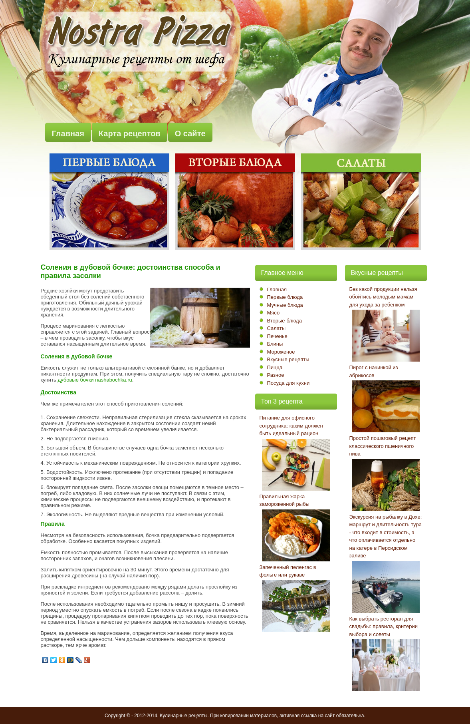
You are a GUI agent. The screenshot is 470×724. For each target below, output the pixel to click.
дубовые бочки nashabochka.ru (95, 380)
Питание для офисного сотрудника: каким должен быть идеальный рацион (291, 425)
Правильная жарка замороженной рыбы (284, 500)
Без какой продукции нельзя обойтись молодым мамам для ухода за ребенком (383, 297)
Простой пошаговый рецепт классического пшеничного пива (382, 446)
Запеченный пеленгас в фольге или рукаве (288, 571)
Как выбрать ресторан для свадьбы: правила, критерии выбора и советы (383, 626)
